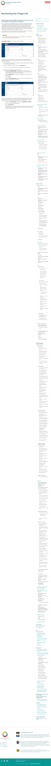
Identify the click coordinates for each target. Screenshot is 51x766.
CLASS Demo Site (40, 709)
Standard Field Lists (42, 283)
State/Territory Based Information (41, 697)
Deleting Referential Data (42, 120)
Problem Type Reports (42, 475)
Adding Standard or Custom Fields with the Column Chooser (43, 316)
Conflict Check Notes (41, 39)
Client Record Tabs (41, 63)
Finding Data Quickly (41, 42)
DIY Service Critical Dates (43, 498)
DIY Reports (39, 480)
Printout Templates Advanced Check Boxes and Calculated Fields (43, 225)
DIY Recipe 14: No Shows (43, 558)
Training (38, 702)
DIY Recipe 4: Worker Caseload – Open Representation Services (43, 534)
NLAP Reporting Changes (41, 642)
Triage (38, 155)
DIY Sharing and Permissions (43, 487)
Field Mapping (41, 280)
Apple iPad (41, 246)
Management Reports (41, 410)
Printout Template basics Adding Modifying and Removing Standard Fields (43, 221)
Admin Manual (39, 183)
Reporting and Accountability (39, 344)
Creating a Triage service (42, 159)
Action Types (40, 95)
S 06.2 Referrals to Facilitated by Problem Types (43, 384)
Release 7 (38, 643)
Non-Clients (40, 65)
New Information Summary (42, 676)
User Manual (39, 35)
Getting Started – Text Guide (42, 28)
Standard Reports (40, 345)
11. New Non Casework (41, 672)
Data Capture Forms (40, 683)
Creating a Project (41, 142)
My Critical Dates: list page (43, 109)
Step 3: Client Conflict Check (43, 53)
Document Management (41, 125)
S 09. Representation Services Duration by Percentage (42, 390)
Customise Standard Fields (43, 281)
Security (38, 186)
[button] (50, 9)
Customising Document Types (43, 129)
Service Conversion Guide (42, 678)
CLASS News (38, 624)
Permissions (40, 239)
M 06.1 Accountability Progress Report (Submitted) (42, 428)
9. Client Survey (40, 669)
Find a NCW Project (41, 673)
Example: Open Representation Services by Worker (42, 174)
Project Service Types (42, 145)
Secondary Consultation (42, 91)
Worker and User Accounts (41, 323)
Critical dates (40, 105)
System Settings (40, 231)
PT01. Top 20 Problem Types (43, 476)
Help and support (40, 626)
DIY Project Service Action (43, 496)
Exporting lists (40, 228)
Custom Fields (40, 313)
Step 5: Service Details (42, 56)
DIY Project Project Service (43, 495)
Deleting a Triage (41, 160)
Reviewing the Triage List (42, 162)
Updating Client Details (42, 66)
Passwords (40, 337)
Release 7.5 (39, 645)
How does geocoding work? (43, 602)
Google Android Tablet (43, 248)
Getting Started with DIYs (42, 511)
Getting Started (40, 23)
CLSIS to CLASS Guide (40, 655)
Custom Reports (41, 202)
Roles (39, 336)
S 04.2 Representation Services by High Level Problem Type (43, 373)
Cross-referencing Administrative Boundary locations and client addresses (43, 608)
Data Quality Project (40, 589)
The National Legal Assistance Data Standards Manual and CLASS (42, 650)
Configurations (41, 234)
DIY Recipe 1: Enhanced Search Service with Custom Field (43, 524)
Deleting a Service (41, 80)
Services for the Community (42, 141)
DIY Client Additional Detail (43, 490)
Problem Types (42, 275)
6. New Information (41, 666)
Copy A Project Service (43, 148)
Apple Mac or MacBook (43, 245)
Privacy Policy (22, 761)
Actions (38, 94)
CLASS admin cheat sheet (41, 185)
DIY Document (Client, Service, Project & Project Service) (43, 492)
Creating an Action (41, 98)
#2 (36, 630)
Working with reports (40, 614)
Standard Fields (40, 266)
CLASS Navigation (40, 26)
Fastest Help (39, 627)
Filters (39, 617)
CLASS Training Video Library (42, 712)
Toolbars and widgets (41, 619)
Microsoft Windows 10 (42, 249)
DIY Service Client (42, 506)
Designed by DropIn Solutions (35, 763)
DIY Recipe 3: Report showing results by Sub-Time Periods (43, 531)
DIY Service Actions (42, 499)
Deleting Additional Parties (43, 121)
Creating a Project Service (43, 144)
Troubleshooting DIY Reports (43, 569)
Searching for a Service (42, 84)
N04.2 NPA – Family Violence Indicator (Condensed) (42, 464)
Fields (38, 265)
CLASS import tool (40, 716)
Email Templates (41, 205)
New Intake (39, 45)
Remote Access (39, 242)
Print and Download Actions (43, 101)
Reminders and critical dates (42, 104)
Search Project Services (43, 147)
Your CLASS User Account (41, 31)
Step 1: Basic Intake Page (42, 49)
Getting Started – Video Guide (42, 29)
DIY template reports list (42, 488)
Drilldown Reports (41, 616)
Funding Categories (43, 271)
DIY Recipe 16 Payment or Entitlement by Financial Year (43, 563)
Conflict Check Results (42, 41)
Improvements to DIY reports (42, 638)
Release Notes (39, 631)
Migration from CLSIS (41, 675)
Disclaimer (17, 761)
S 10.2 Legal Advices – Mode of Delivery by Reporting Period (43, 396)
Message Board (40, 208)
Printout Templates (41, 211)
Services (38, 73)
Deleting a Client (41, 68)
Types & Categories (42, 268)
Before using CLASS (40, 25)
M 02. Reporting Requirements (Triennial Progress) (43, 415)
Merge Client (40, 198)
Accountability (39, 573)
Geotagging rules (41, 598)
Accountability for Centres (42, 575)
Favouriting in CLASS (40, 139)
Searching (38, 166)
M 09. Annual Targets (42, 437)
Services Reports (41, 366)
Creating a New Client (41, 60)
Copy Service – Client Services (43, 89)
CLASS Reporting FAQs (41, 621)
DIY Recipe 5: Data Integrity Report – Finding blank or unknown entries (43, 538)
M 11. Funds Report (42, 440)
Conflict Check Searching (42, 38)
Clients (38, 59)
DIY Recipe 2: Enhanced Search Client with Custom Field (43, 527)
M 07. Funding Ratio (42, 433)
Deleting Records (40, 118)
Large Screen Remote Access (43, 243)
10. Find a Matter (41, 670)
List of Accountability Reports (43, 581)
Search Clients (40, 62)
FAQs (37, 33)
